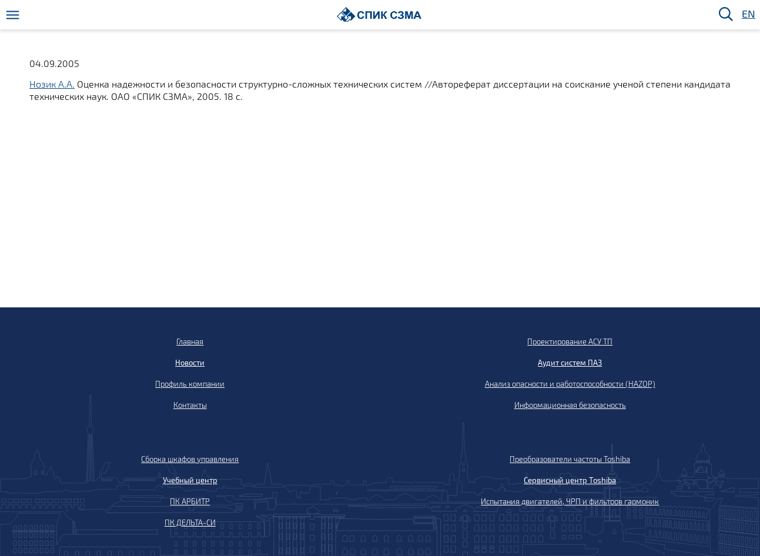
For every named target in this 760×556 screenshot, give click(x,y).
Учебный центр (190, 480)
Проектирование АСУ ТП (569, 341)
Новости (190, 362)
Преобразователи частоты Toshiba (570, 459)
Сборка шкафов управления (190, 459)
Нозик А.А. (52, 83)
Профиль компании (190, 383)
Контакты (190, 405)
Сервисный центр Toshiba (570, 480)
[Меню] (12, 15)
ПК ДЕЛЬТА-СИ (190, 522)
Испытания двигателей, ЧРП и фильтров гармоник (570, 501)
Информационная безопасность (570, 405)
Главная (189, 341)
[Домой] (379, 14)
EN (748, 14)
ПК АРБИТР (190, 501)
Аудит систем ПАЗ (570, 362)
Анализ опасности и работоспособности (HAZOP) (570, 383)
